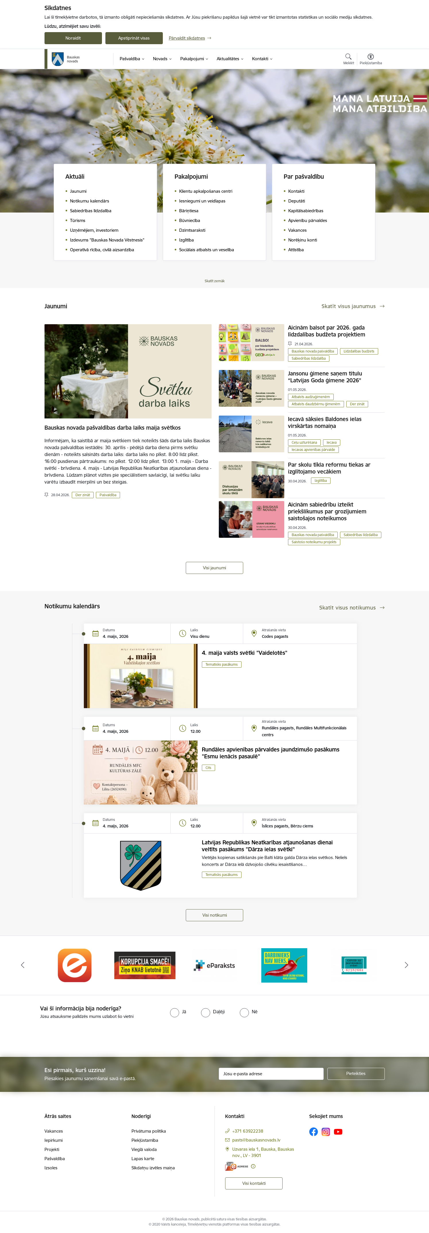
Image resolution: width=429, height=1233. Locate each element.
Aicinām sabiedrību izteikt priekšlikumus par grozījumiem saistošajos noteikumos (327, 511)
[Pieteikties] (356, 1074)
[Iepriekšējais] (22, 965)
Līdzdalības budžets (359, 351)
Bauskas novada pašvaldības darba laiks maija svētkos (113, 427)
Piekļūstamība (145, 1140)
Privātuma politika (149, 1131)
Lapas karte (143, 1158)
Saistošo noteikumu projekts (314, 542)
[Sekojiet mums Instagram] (326, 1132)
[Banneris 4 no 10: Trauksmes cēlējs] (284, 965)
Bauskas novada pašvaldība (313, 351)
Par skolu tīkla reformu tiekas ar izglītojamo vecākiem (329, 468)
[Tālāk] (406, 965)
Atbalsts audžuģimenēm (311, 397)
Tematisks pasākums (222, 664)
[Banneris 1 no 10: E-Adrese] (75, 965)
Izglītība (321, 480)
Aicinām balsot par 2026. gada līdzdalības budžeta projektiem (326, 331)
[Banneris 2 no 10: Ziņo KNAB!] (144, 965)
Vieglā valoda (144, 1149)
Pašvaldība (108, 495)
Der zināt (83, 495)
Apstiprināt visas (134, 38)
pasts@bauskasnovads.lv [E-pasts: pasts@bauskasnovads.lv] (256, 1140)
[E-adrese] (236, 1166)
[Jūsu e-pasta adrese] (271, 1074)
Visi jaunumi (214, 567)
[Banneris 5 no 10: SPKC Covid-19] (354, 965)
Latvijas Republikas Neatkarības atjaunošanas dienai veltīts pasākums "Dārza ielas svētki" (267, 846)
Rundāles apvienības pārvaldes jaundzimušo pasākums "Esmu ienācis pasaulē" (270, 753)
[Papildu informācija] (253, 1166)
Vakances (54, 1131)
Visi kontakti (254, 1183)
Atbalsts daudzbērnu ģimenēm (316, 404)
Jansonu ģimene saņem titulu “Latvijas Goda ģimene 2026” (325, 377)
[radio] (178, 1011)
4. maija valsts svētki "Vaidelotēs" (244, 652)
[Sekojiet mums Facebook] (313, 1131)
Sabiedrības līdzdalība (309, 358)
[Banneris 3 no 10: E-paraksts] (214, 965)
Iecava (332, 442)
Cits (208, 767)
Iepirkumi (54, 1140)
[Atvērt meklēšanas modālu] (349, 60)
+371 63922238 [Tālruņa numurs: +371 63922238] (247, 1131)
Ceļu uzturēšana (304, 442)
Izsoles (51, 1167)
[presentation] (48, 1035)
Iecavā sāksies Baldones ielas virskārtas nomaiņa (325, 422)
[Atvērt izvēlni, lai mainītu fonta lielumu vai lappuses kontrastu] (371, 60)
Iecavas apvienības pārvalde (313, 449)
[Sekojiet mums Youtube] (338, 1131)
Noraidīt (73, 38)
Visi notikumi (214, 915)
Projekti (52, 1149)
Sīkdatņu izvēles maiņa (153, 1167)
